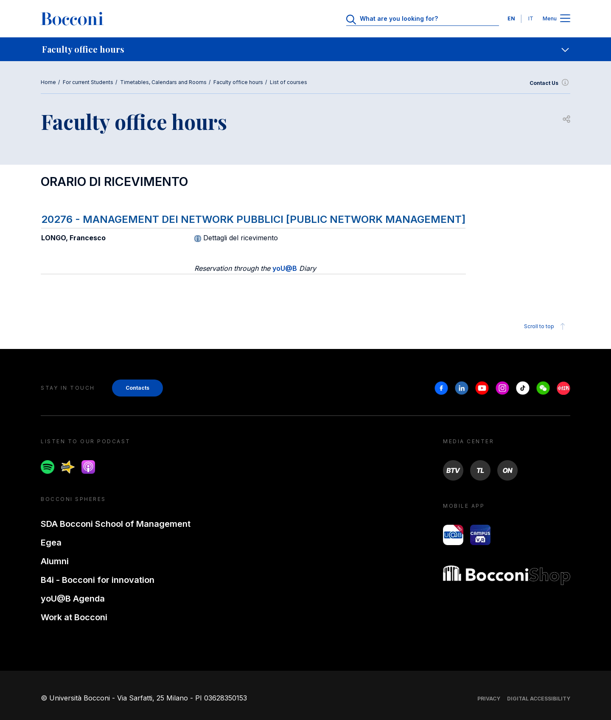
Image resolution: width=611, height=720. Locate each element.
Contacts (137, 388)
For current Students (88, 82)
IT (530, 18)
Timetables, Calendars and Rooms (163, 82)
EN (511, 18)
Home (48, 82)
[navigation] (305, 49)
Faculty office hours (238, 82)
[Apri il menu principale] (565, 19)
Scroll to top (546, 326)
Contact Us (550, 83)
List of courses (288, 82)
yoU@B (284, 268)
